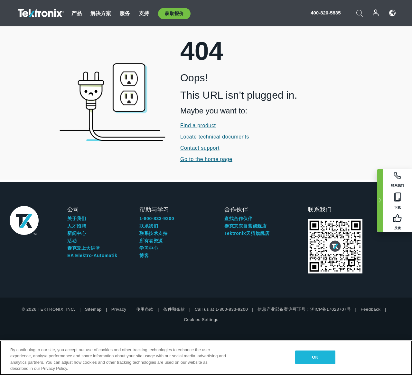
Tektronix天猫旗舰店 (246, 233)
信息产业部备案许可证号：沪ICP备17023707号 (304, 309)
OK (315, 357)
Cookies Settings (201, 319)
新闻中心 (76, 233)
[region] (206, 357)
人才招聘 (76, 225)
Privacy (118, 309)
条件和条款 (174, 309)
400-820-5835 (326, 12)
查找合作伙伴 (238, 218)
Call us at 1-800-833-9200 (221, 309)
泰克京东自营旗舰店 (245, 225)
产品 (76, 13)
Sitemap (93, 309)
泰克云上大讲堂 (83, 248)
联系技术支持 (153, 233)
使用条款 (145, 309)
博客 (144, 255)
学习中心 (148, 248)
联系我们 (148, 225)
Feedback (370, 309)
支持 (144, 13)
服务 (125, 13)
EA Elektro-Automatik (92, 255)
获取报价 (174, 13)
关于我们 (76, 218)
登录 (376, 13)
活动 (72, 240)
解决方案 (100, 13)
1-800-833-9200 (156, 218)
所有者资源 (151, 240)
